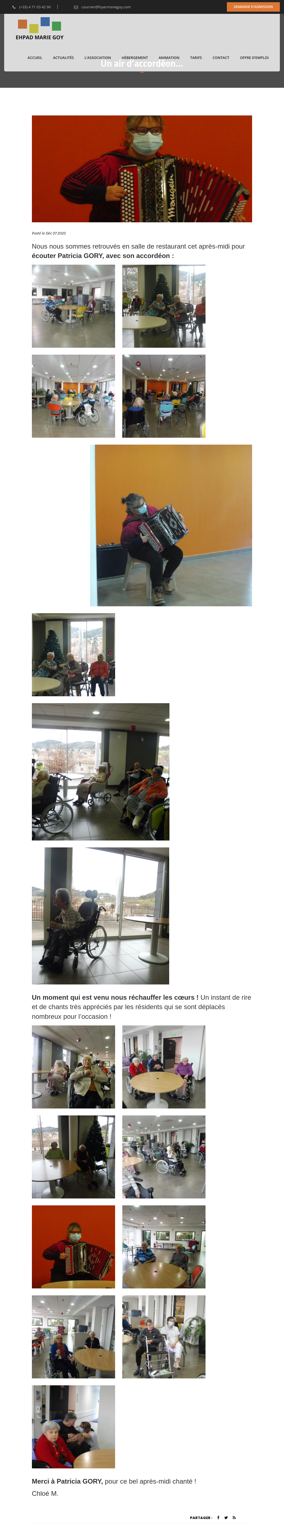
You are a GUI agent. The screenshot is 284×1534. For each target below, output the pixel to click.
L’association (98, 57)
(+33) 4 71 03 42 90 (27, 6)
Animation (169, 57)
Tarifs (196, 57)
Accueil (34, 57)
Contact (221, 57)
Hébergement (135, 57)
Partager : (201, 1517)
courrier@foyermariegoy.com (98, 6)
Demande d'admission (253, 6)
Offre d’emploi (254, 57)
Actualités (63, 57)
